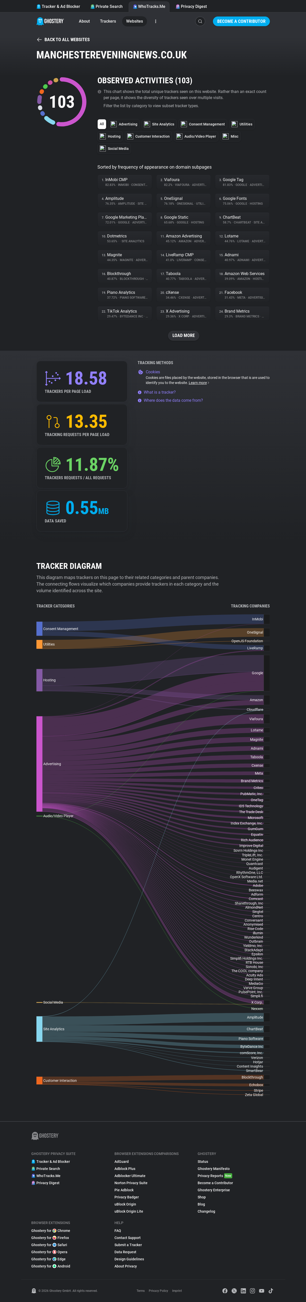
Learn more (199, 383)
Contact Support (127, 1238)
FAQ (117, 1231)
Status (203, 1162)
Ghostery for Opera (49, 1252)
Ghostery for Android (50, 1266)
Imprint (177, 1291)
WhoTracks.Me (149, 6)
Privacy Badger (126, 1197)
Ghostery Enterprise (214, 1190)
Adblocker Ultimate (129, 1176)
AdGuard (121, 1162)
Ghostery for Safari (49, 1245)
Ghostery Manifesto (214, 1169)
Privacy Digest (191, 6)
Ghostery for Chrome (50, 1231)
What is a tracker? (157, 392)
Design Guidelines (129, 1259)
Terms (141, 1291)
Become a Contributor (241, 21)
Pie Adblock (124, 1190)
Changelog (206, 1211)
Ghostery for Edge (48, 1259)
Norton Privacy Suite (131, 1183)
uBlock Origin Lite (128, 1211)
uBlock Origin (125, 1204)
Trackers (108, 21)
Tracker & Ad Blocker (58, 6)
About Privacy (125, 1266)
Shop (202, 1197)
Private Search (106, 6)
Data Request (125, 1252)
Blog (201, 1204)
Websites (134, 21)
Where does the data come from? (170, 400)
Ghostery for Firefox (50, 1238)
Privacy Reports (215, 1175)
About (84, 21)
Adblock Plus (124, 1169)
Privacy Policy (158, 1291)
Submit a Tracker (128, 1245)
